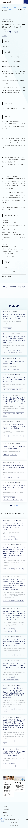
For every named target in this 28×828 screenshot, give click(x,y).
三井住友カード (6, 454)
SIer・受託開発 (12, 389)
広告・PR (9, 369)
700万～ (5, 438)
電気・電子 (10, 477)
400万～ (21, 499)
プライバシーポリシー (8, 815)
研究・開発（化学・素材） (13, 352)
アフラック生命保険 (7, 413)
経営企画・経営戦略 (19, 435)
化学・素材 (5, 352)
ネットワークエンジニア (20, 600)
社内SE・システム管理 (7, 328)
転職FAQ (18, 783)
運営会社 (5, 812)
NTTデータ (5, 536)
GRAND (5, 369)
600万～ (17, 679)
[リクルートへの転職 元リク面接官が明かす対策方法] (8, 779)
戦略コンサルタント (20, 413)
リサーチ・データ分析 (19, 568)
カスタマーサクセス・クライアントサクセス (11, 499)
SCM (14, 477)
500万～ (20, 352)
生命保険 (13, 413)
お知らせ (5, 806)
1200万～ (5, 711)
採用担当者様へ (6, 809)
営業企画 (14, 369)
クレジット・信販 (13, 454)
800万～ (5, 415)
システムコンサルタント (20, 709)
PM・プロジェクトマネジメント (9, 539)
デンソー (5, 477)
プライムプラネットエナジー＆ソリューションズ (12, 350)
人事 (17, 389)
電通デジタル (6, 389)
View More (14, 506)
